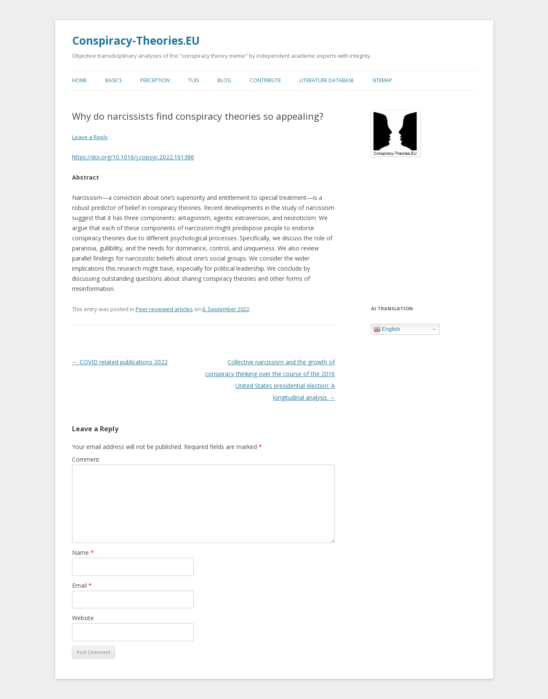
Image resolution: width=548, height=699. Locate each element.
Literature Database (326, 80)
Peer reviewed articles (164, 309)
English (387, 329)
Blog (224, 80)
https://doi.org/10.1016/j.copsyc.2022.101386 (133, 157)
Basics (113, 80)
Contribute (265, 80)
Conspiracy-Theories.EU (136, 40)
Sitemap (382, 80)
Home (79, 80)
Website (83, 618)
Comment (85, 459)
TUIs (193, 80)
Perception (155, 80)
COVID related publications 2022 (120, 362)
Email (82, 585)
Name (83, 552)
